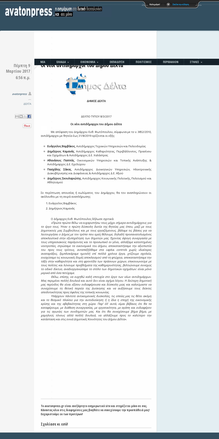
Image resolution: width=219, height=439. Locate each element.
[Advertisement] (136, 30)
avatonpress (19, 94)
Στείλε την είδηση (181, 4)
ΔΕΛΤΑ (27, 104)
